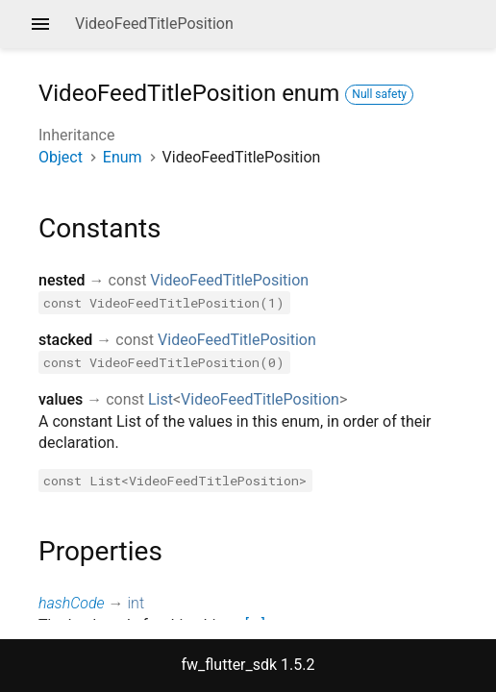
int (136, 603)
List (160, 399)
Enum (122, 157)
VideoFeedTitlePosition (229, 280)
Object (60, 157)
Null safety (379, 94)
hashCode (71, 603)
